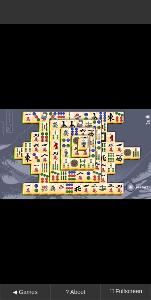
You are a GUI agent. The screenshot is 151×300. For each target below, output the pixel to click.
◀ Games (25, 282)
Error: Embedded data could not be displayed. (75, 149)
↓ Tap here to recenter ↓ (75, 296)
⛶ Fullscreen (126, 281)
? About (75, 282)
